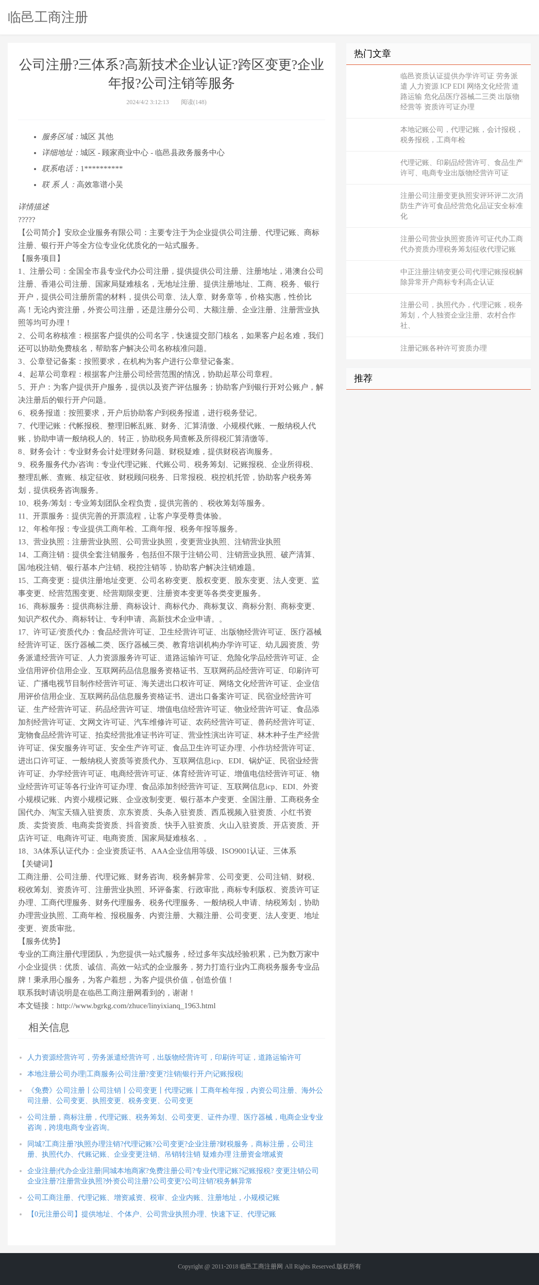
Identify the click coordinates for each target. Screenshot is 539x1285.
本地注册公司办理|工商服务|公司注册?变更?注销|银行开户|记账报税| (135, 1074)
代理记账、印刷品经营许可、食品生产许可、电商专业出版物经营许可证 (461, 168)
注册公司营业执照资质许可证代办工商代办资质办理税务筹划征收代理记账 (461, 244)
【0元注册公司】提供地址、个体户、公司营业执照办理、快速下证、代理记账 (151, 1214)
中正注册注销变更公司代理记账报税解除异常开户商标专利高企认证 (461, 277)
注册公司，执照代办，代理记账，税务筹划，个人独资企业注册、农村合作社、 (461, 315)
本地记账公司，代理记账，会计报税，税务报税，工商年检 (461, 135)
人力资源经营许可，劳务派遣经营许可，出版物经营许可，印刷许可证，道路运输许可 (164, 1057)
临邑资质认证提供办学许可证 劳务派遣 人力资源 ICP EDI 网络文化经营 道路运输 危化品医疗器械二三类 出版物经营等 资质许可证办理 (459, 91)
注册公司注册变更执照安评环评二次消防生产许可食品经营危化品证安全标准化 (461, 206)
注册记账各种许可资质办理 (443, 348)
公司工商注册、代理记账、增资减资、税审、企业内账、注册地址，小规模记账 (153, 1197)
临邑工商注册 (48, 17)
